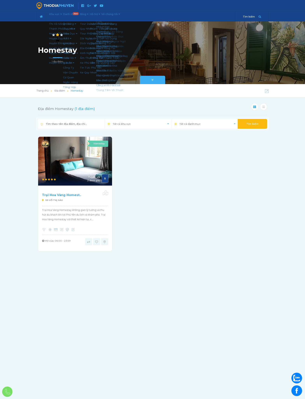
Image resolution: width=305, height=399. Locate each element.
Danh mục (80, 15)
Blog (98, 16)
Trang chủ (42, 90)
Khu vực (58, 16)
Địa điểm (59, 90)
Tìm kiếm (252, 123)
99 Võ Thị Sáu (52, 200)
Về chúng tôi (136, 16)
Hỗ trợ (115, 16)
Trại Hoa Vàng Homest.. (61, 195)
